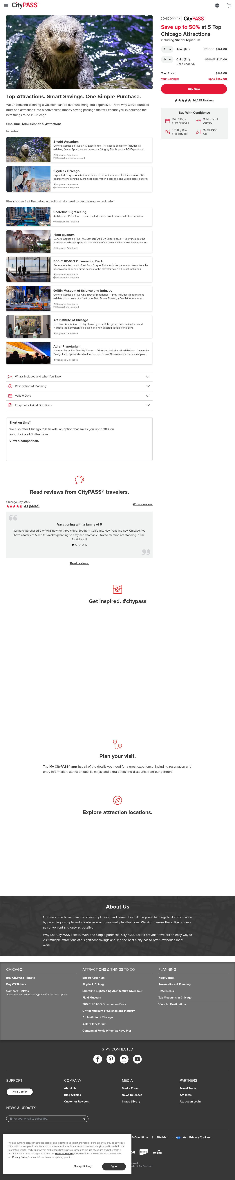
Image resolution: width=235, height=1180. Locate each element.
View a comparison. (24, 441)
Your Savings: (170, 79)
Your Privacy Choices (193, 1137)
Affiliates (186, 1095)
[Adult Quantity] (167, 49)
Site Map (162, 1137)
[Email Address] (47, 1119)
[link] (22, 506)
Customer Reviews (76, 1101)
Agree (114, 1166)
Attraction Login (190, 1101)
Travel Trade (188, 1088)
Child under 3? (185, 64)
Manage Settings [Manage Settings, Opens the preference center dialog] (83, 1166)
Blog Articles (72, 1095)
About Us (70, 1088)
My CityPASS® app (63, 767)
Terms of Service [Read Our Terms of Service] (64, 1153)
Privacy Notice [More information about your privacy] (19, 1157)
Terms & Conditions (136, 1137)
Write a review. (143, 504)
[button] (79, 150)
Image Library (131, 1101)
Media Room (130, 1088)
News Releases (132, 1095)
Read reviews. (79, 563)
